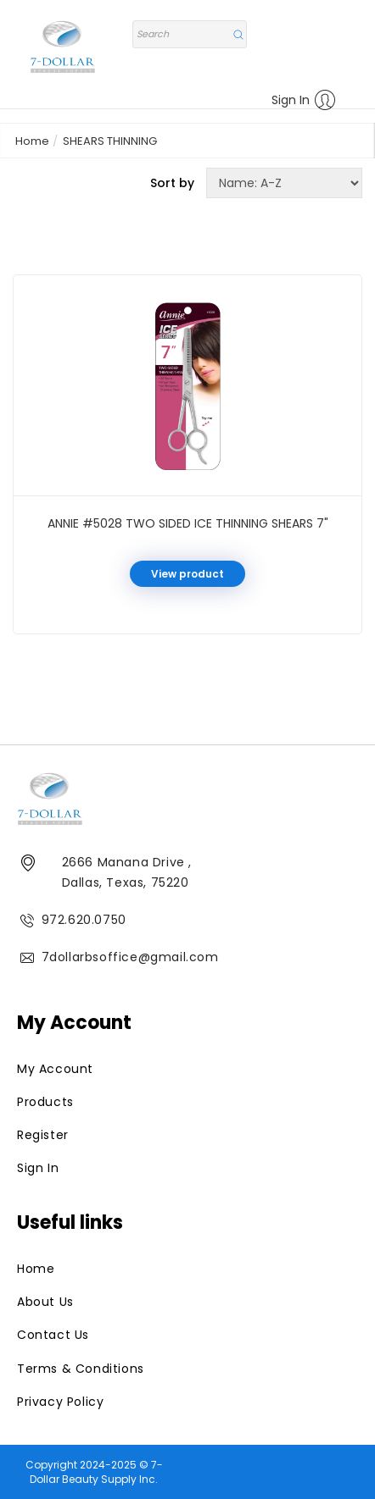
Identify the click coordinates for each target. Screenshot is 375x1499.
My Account (55, 1068)
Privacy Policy (60, 1401)
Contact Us (53, 1334)
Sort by (172, 182)
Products (45, 1101)
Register (43, 1134)
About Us (45, 1301)
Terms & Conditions (80, 1368)
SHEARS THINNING (110, 141)
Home (32, 141)
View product (187, 574)
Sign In (303, 99)
